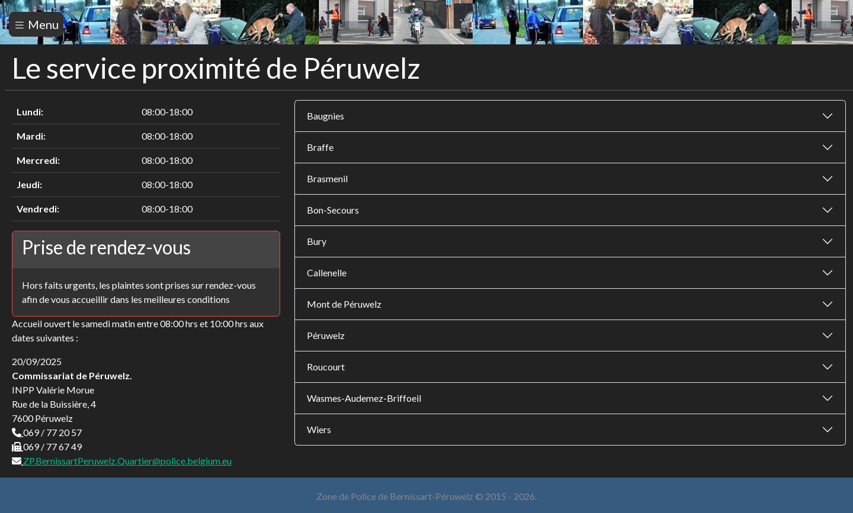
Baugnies (325, 115)
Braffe (320, 147)
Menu (36, 24)
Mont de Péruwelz (344, 303)
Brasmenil (327, 178)
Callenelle (327, 272)
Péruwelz (326, 335)
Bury (316, 241)
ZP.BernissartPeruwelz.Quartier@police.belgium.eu (127, 460)
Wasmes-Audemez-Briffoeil (364, 398)
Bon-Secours (333, 209)
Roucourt (326, 366)
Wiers (319, 429)
